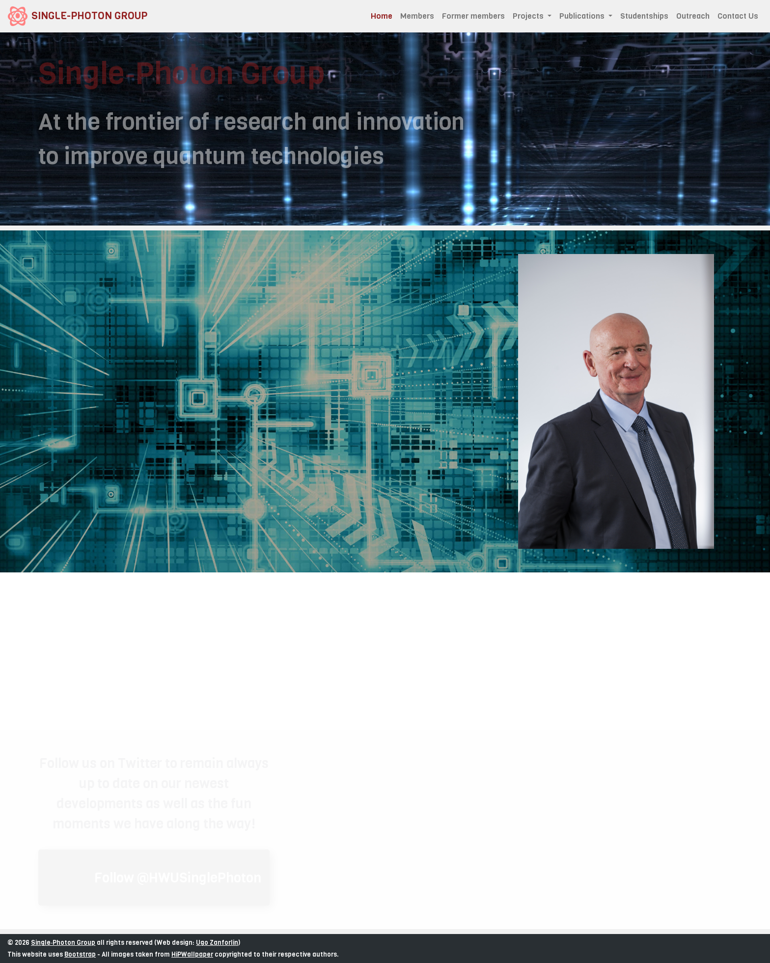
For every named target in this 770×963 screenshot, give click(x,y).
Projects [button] (529, 16)
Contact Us (737, 16)
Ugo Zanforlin (217, 942)
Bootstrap (80, 954)
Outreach (693, 16)
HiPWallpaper (192, 954)
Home (383, 15)
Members (417, 16)
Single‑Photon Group (63, 942)
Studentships (644, 16)
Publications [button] (582, 16)
